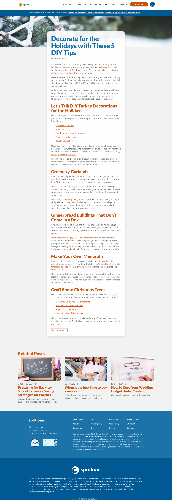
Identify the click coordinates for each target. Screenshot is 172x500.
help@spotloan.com (40, 430)
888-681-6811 (37, 427)
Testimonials (114, 420)
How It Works (69, 4)
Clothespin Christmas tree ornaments (73, 301)
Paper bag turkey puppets (68, 137)
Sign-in (112, 428)
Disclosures (131, 428)
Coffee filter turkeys (65, 125)
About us (76, 424)
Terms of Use (132, 420)
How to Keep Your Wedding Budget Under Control (132, 389)
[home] (26, 5)
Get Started (139, 4)
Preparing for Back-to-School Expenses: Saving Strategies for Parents (36, 391)
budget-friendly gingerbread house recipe (74, 237)
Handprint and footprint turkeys (70, 133)
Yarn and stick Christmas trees (69, 305)
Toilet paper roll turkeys (66, 141)
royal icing (70, 246)
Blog (114, 4)
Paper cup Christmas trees (68, 309)
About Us (82, 4)
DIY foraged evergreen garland (69, 182)
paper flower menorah (82, 274)
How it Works (78, 420)
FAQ (106, 4)
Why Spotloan (95, 4)
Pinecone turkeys (64, 129)
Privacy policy (96, 424)
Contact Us (123, 4)
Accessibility (114, 424)
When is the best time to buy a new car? (86, 389)
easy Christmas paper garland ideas (73, 199)
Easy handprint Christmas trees (70, 313)
